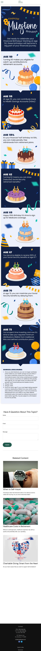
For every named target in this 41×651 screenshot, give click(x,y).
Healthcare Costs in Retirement (16, 526)
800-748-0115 (23, 631)
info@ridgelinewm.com (20, 639)
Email (4, 423)
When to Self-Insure (12, 489)
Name (4, 415)
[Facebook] (19, 642)
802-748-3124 (22, 629)
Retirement (20, 649)
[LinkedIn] (22, 642)
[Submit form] (7, 445)
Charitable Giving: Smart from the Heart (20, 563)
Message (5, 432)
